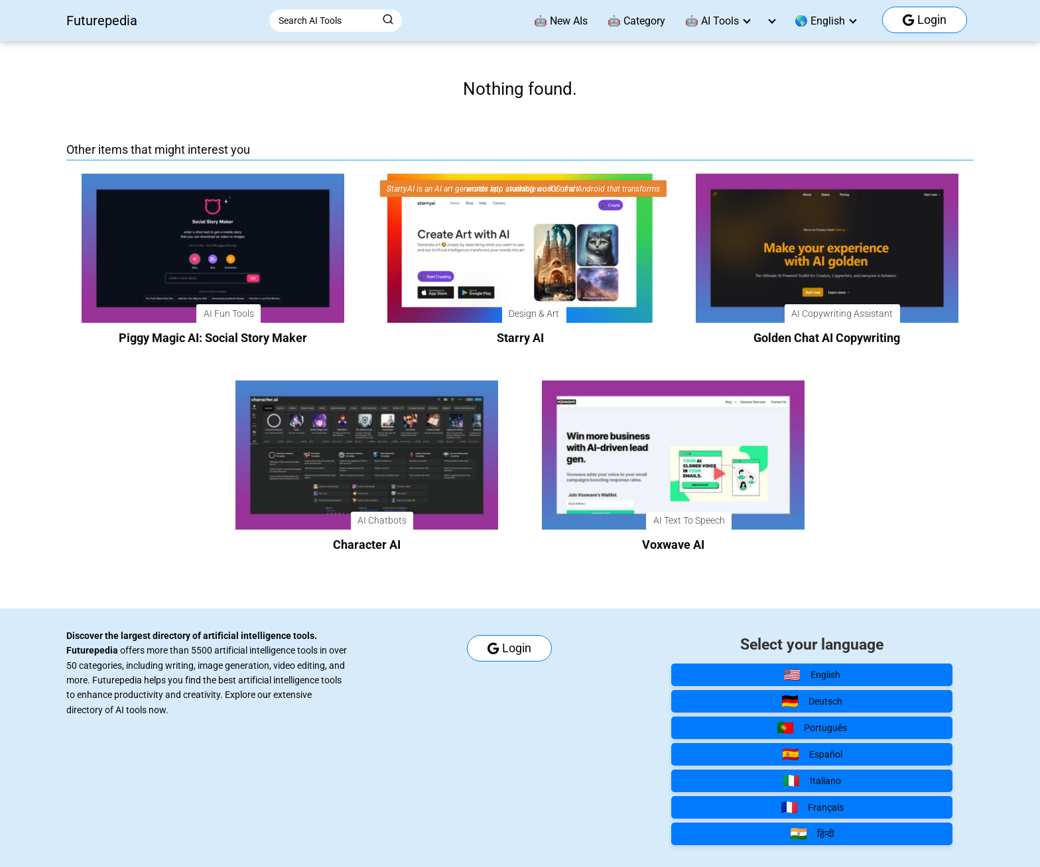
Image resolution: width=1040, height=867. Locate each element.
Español (812, 754)
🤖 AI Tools (712, 21)
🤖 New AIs (561, 21)
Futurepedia (101, 21)
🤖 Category (636, 21)
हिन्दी (812, 834)
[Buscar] (388, 19)
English (811, 675)
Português (812, 728)
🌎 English (820, 21)
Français (812, 807)
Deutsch (811, 701)
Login (924, 20)
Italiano (812, 781)
